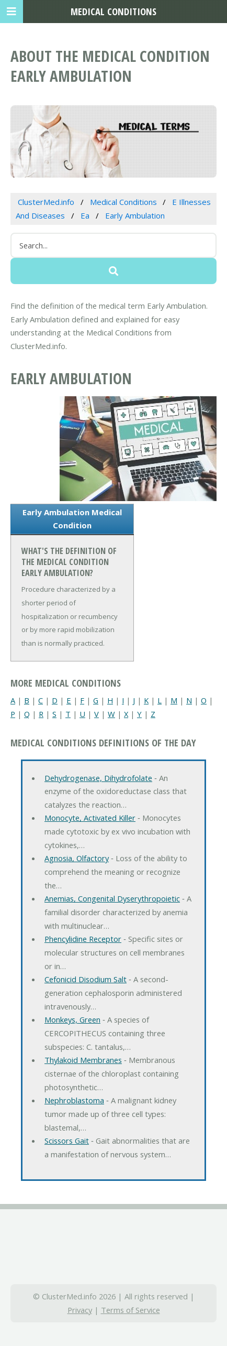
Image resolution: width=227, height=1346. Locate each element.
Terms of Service (130, 1310)
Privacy (79, 1310)
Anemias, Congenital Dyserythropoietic (112, 898)
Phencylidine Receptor (82, 938)
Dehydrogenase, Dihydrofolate (98, 778)
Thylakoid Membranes (83, 1060)
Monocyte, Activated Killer (89, 817)
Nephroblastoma (74, 1100)
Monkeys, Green (72, 1019)
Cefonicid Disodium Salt (85, 979)
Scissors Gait (66, 1140)
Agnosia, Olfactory (76, 858)
